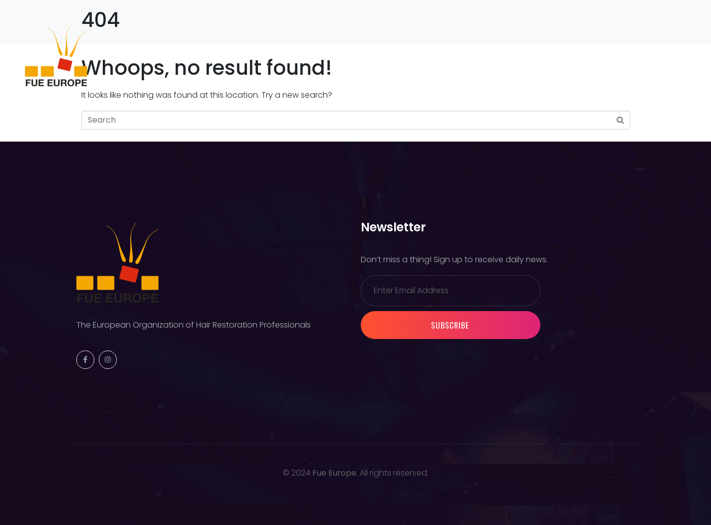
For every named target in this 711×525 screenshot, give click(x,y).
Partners (452, 56)
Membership (387, 56)
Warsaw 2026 (314, 56)
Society (162, 56)
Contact (509, 56)
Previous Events (232, 56)
